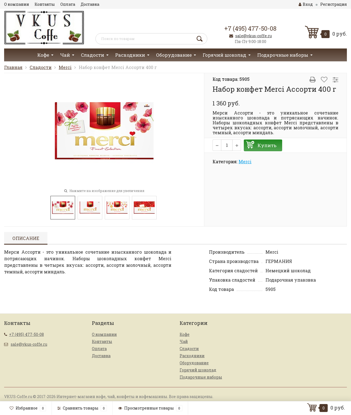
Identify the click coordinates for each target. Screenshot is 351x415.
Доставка (90, 4)
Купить (266, 145)
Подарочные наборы (282, 55)
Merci (65, 67)
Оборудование (174, 55)
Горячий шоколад (224, 55)
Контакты (45, 4)
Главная (13, 67)
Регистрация (333, 4)
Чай (65, 55)
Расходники (130, 55)
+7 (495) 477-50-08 (250, 28)
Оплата (67, 4)
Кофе (43, 55)
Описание (25, 238)
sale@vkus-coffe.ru (253, 35)
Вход (306, 4)
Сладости (92, 55)
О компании (16, 4)
